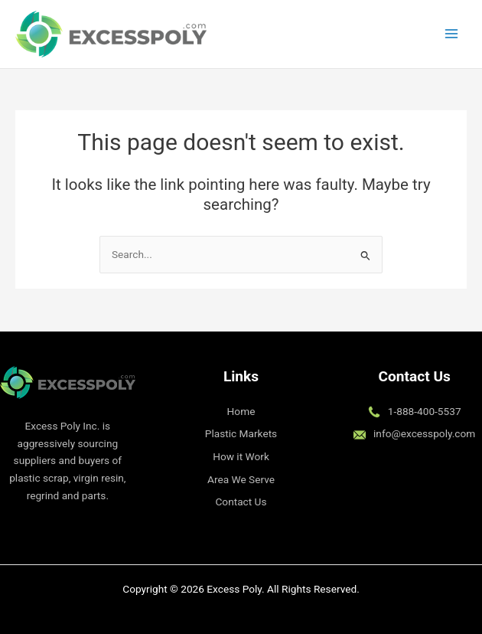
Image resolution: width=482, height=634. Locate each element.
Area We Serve (241, 479)
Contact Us (240, 501)
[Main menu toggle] (451, 34)
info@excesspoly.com (424, 433)
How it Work (241, 456)
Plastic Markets (241, 433)
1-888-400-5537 (424, 411)
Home (241, 411)
